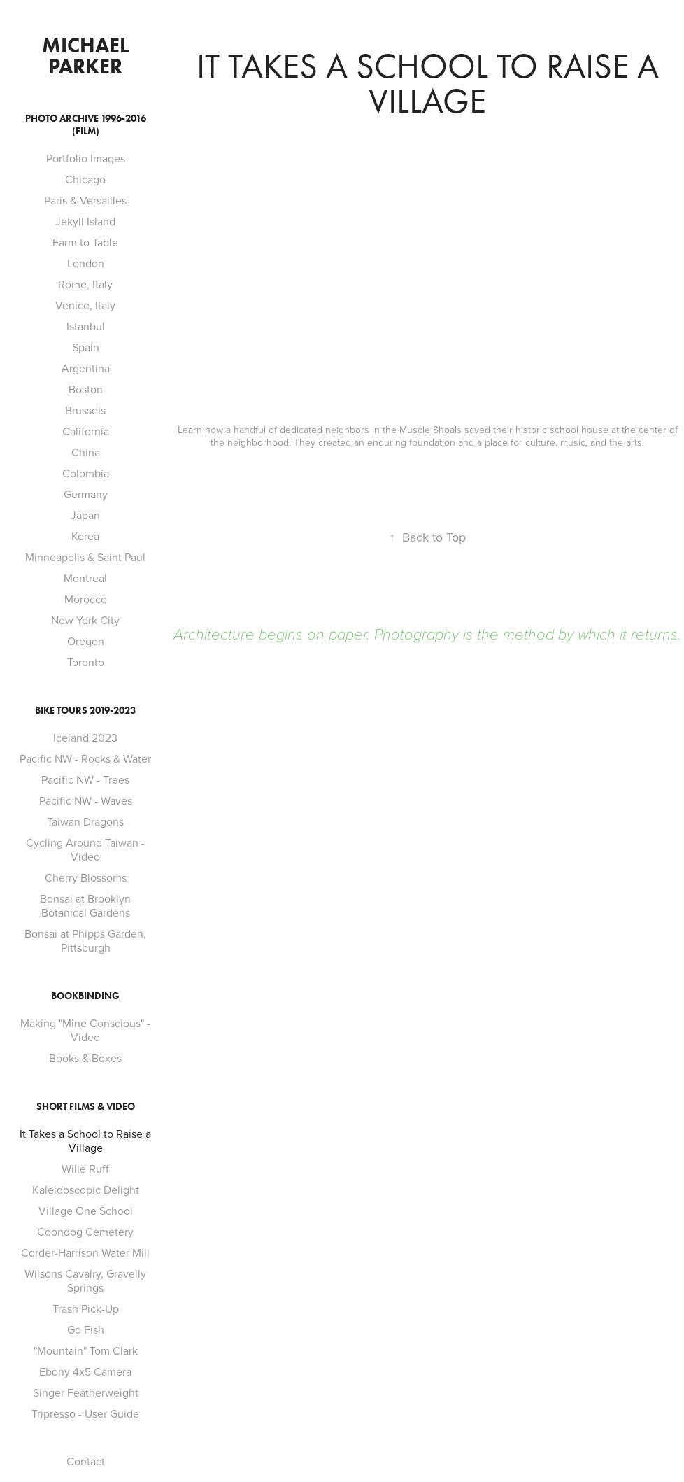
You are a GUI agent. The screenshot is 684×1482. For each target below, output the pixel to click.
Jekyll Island (85, 221)
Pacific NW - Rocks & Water (85, 758)
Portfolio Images (85, 158)
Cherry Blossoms (86, 877)
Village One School (85, 1210)
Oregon (85, 641)
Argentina (86, 368)
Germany (86, 494)
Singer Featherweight (85, 1392)
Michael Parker (88, 55)
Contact (85, 1461)
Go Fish (85, 1329)
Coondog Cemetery (85, 1231)
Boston (86, 389)
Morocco (85, 599)
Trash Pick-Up (85, 1308)
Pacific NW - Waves (85, 800)
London (85, 263)
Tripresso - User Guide (85, 1413)
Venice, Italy (85, 305)
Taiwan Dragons (85, 821)
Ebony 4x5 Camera (85, 1371)
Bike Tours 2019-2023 (85, 711)
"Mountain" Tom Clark (86, 1350)
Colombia (85, 473)
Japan (85, 515)
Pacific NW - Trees (85, 779)
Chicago (85, 179)
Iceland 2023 (85, 737)
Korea (85, 536)
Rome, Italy (85, 284)
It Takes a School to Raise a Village (85, 1140)
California (85, 431)
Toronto (85, 662)
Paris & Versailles (85, 200)
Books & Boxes (85, 1058)
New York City (85, 620)
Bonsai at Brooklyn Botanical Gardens (85, 905)
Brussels (85, 410)
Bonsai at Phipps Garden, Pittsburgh (85, 940)
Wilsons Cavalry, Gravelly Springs (85, 1280)
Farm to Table (85, 242)
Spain (85, 347)
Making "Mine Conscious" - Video (85, 1030)
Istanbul (85, 326)
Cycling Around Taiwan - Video (85, 849)
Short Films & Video (85, 1107)
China (85, 452)
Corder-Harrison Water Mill (85, 1252)
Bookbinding (85, 996)
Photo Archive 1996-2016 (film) (85, 125)
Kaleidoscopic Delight (85, 1189)
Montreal (85, 578)
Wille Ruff (85, 1168)
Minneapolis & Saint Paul (85, 557)
